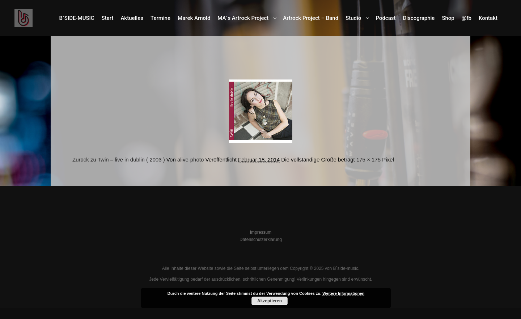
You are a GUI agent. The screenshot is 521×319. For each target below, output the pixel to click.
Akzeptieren (269, 300)
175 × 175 (368, 159)
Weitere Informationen (343, 293)
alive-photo (190, 159)
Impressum (260, 232)
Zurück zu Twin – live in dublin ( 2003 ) (118, 159)
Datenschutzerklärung (261, 239)
